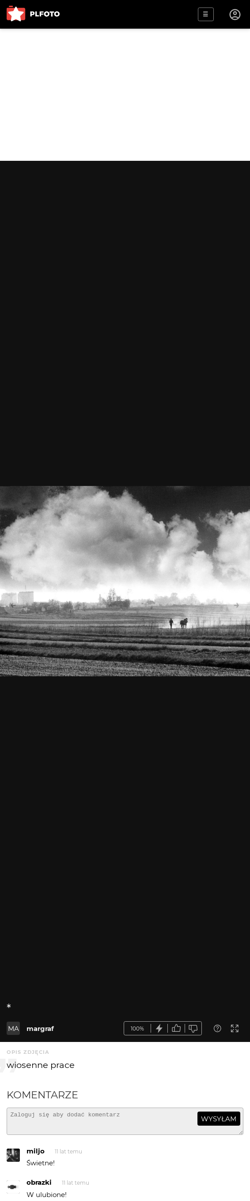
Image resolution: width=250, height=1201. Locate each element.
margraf (40, 1028)
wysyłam (218, 1119)
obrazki (39, 1186)
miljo (36, 1155)
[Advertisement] (125, 94)
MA (13, 1028)
